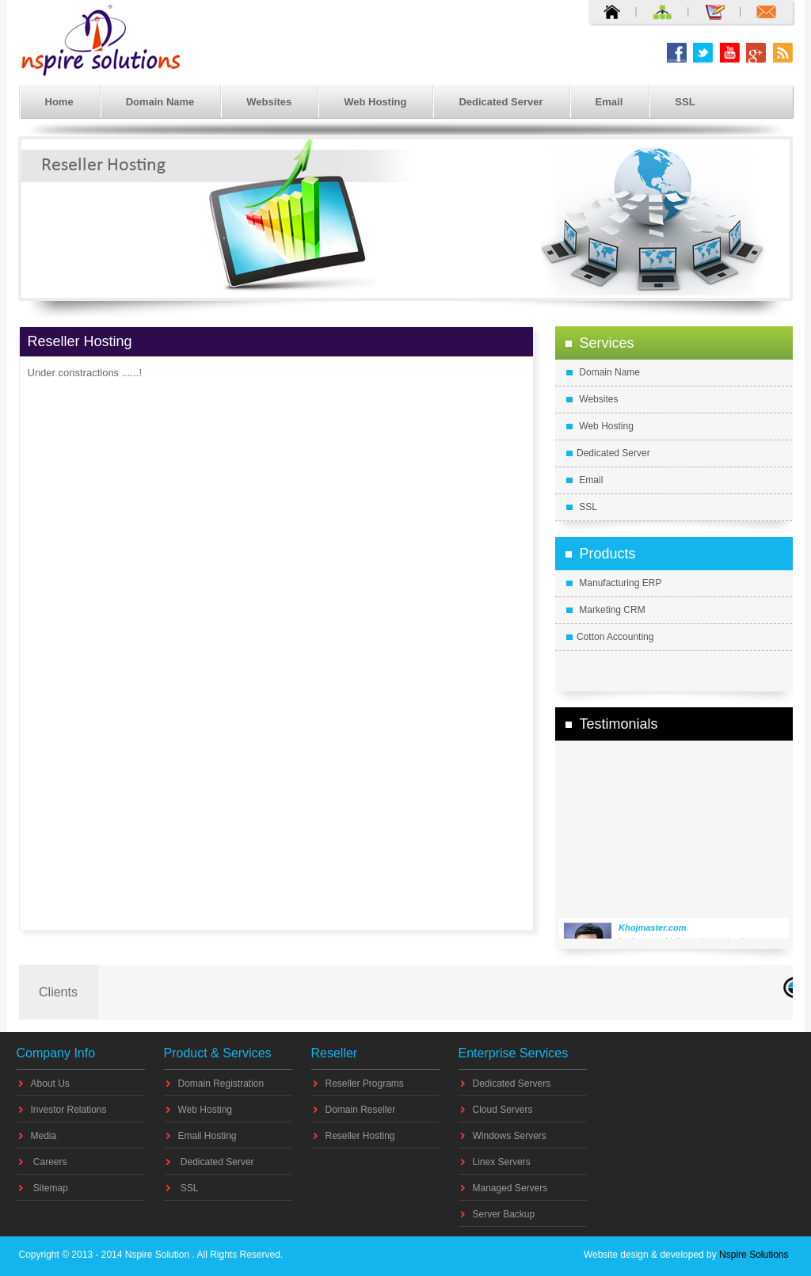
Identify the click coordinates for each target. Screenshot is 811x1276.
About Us (50, 1083)
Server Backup (504, 1214)
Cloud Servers (503, 1109)
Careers (49, 1161)
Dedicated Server (501, 102)
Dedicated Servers (512, 1083)
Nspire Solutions (753, 1254)
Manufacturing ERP (613, 582)
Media (44, 1135)
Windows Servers (509, 1135)
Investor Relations (69, 1109)
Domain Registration (221, 1083)
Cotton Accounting (609, 636)
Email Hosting (207, 1135)
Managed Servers (510, 1188)
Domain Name (160, 102)
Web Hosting (375, 102)
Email (609, 102)
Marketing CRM (605, 609)
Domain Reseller (361, 1109)
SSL (685, 102)
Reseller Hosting (360, 1135)
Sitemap (49, 1188)
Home (59, 102)
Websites (268, 102)
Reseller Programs (365, 1083)
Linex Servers (502, 1161)
